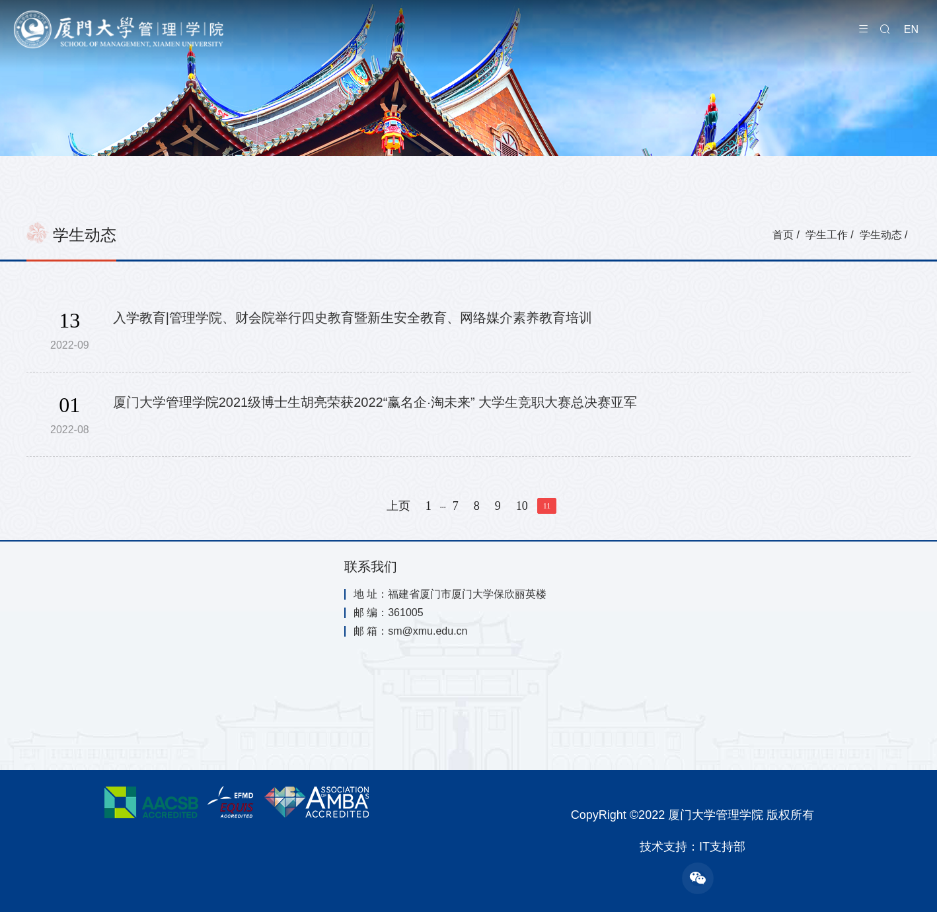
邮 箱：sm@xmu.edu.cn (411, 631)
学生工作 (827, 234)
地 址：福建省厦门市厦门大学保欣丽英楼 (450, 594)
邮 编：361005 (389, 613)
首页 (783, 234)
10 (522, 505)
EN (911, 29)
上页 (398, 505)
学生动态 (881, 234)
